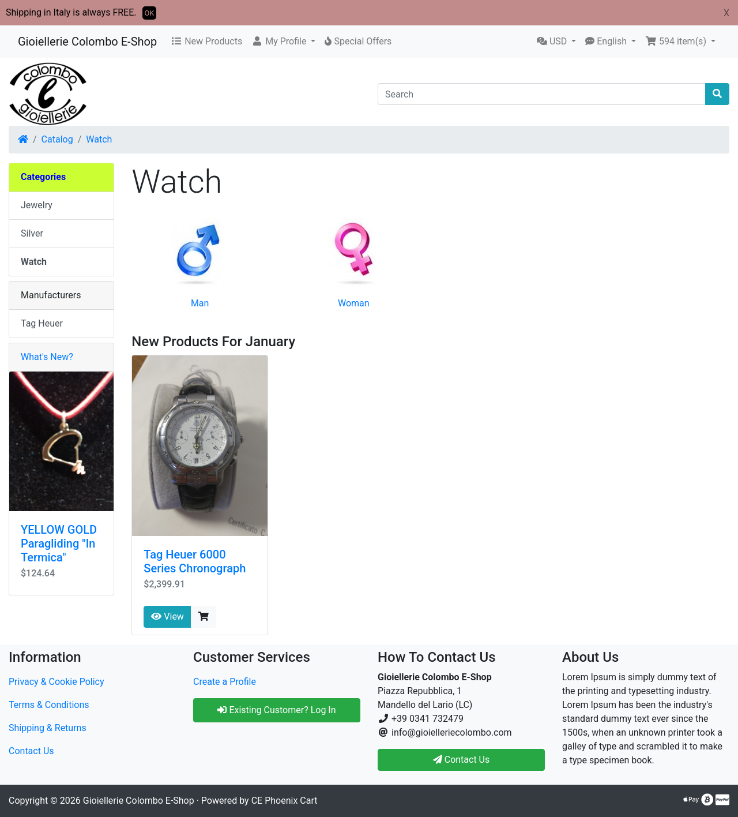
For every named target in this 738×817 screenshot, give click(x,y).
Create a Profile (224, 681)
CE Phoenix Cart (284, 800)
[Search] (542, 94)
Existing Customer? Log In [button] (276, 709)
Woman (354, 303)
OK (150, 13)
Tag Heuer (42, 323)
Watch (99, 139)
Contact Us (31, 750)
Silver (32, 233)
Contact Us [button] (461, 759)
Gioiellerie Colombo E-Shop (87, 41)
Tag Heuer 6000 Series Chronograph (195, 561)
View (167, 616)
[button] (283, 41)
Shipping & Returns (47, 727)
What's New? (47, 356)
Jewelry (36, 205)
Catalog (57, 139)
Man (200, 303)
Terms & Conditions (49, 704)
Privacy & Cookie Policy (56, 681)
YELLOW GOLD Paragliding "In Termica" (59, 543)
